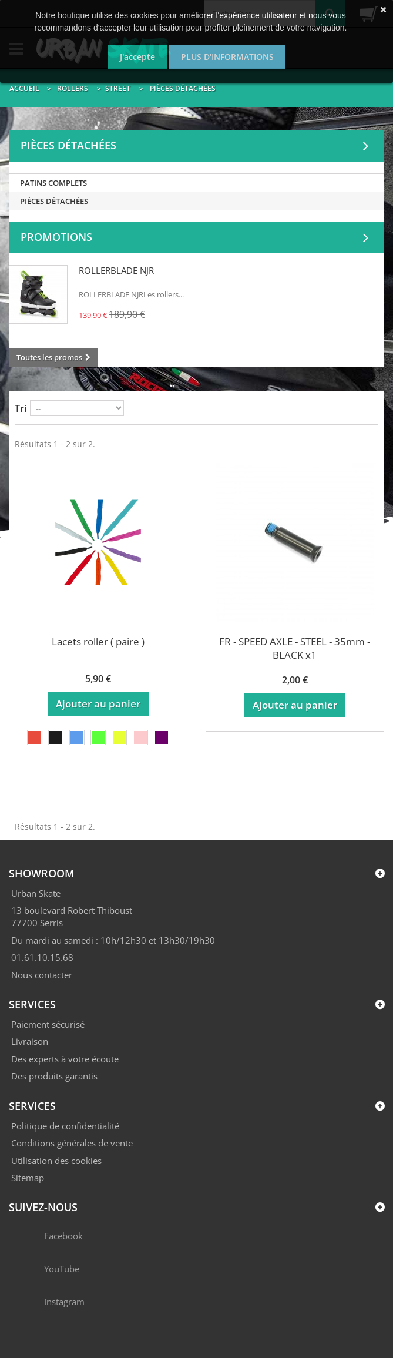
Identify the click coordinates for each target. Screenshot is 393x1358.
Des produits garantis (54, 1076)
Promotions (56, 237)
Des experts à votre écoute (65, 1059)
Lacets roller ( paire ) (98, 641)
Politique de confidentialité (65, 1126)
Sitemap (27, 1177)
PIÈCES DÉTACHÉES (54, 201)
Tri (20, 408)
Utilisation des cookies (56, 1160)
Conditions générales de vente (72, 1143)
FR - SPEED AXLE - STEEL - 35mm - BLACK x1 (294, 648)
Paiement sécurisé (48, 1024)
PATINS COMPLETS (53, 182)
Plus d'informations (227, 56)
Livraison (29, 1041)
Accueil (24, 88)
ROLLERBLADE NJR (116, 270)
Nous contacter (41, 975)
